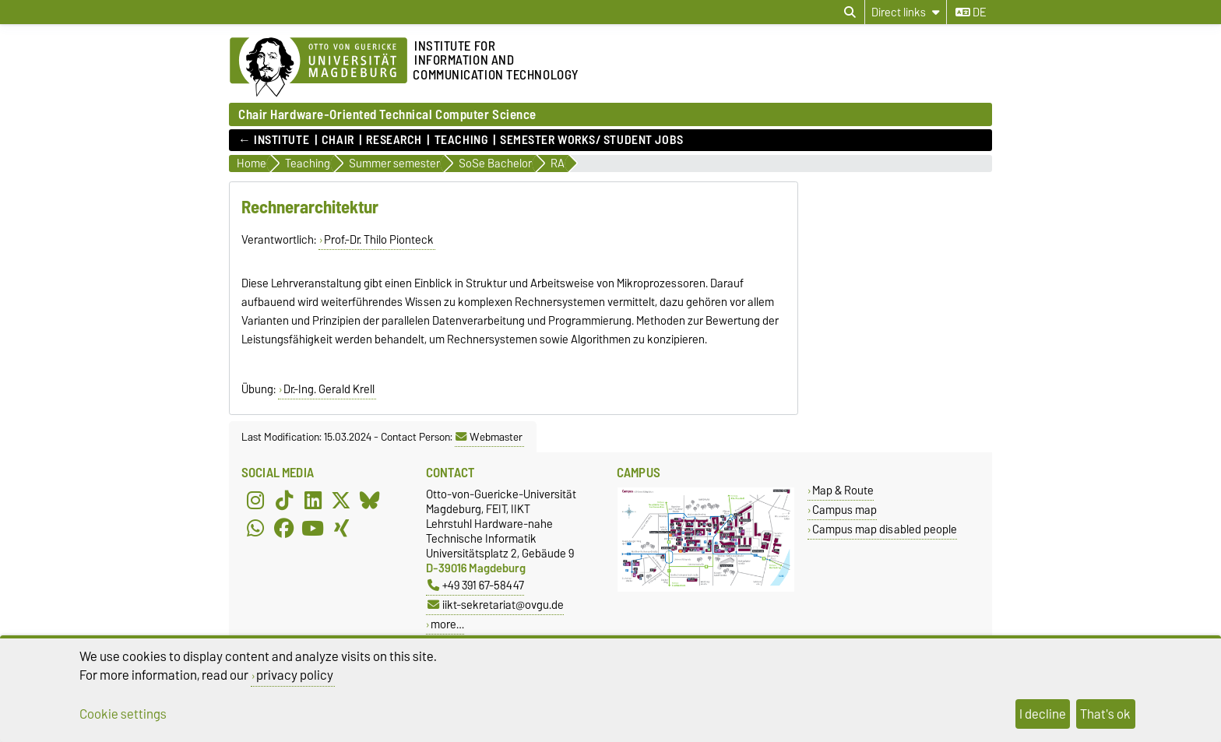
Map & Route (843, 490)
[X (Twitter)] (341, 501)
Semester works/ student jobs (592, 140)
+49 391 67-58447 (476, 585)
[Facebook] (284, 529)
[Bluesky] (370, 501)
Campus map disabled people (884, 529)
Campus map (844, 509)
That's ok (1105, 714)
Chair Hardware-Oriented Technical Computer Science (387, 114)
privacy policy (294, 675)
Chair (338, 140)
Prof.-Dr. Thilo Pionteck (379, 239)
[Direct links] (905, 12)
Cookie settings (123, 714)
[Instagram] (255, 501)
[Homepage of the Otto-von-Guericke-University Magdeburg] (318, 68)
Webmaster (489, 436)
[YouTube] (313, 529)
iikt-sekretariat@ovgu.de (496, 604)
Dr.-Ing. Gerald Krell (329, 389)
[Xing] (341, 529)
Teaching (461, 140)
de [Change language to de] (970, 12)
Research (393, 140)
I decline (1042, 714)
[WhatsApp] (255, 529)
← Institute (273, 140)
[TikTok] (284, 501)
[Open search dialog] (850, 12)
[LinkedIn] (313, 501)
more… (447, 624)
